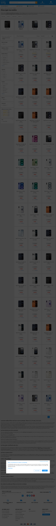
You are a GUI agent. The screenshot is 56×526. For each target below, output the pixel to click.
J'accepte (45, 470)
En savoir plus (10, 468)
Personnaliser (37, 470)
